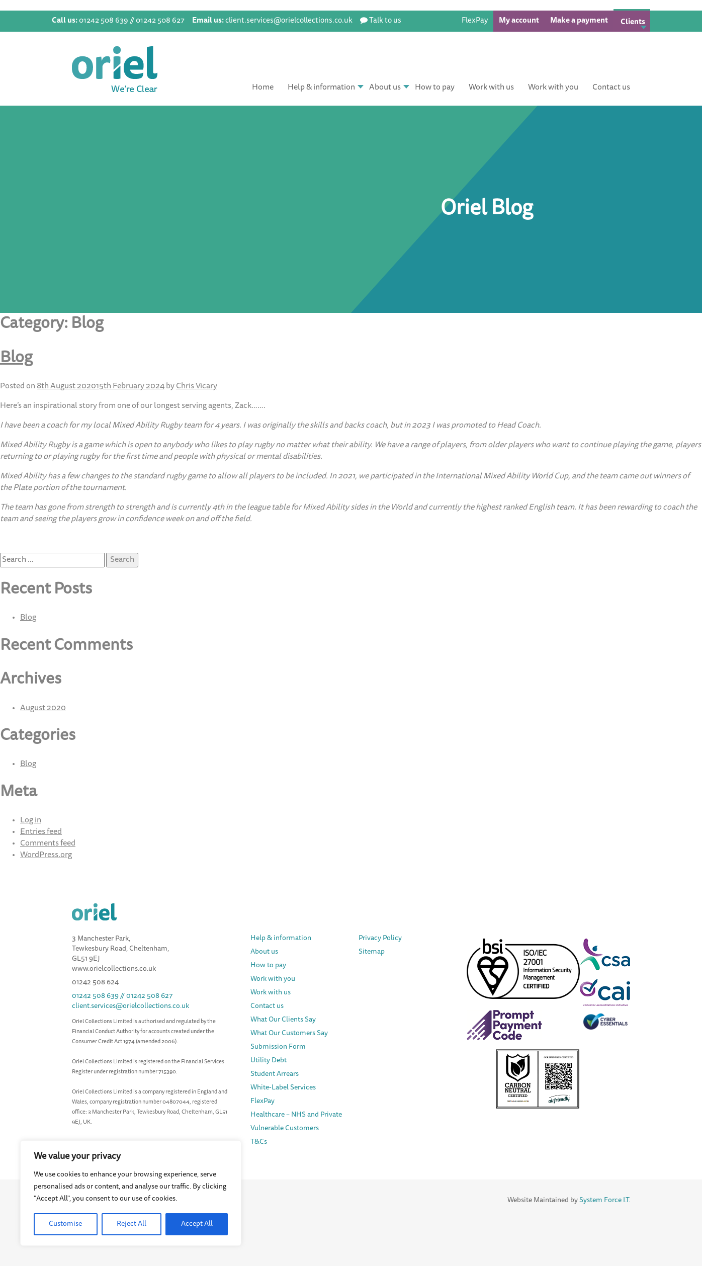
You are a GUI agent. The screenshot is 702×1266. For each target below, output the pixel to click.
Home (263, 87)
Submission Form (278, 1047)
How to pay (435, 87)
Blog (16, 359)
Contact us (611, 87)
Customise (65, 1224)
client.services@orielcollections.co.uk (130, 1006)
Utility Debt (268, 1060)
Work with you (553, 87)
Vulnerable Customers (284, 1128)
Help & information (321, 87)
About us (385, 87)
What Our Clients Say (283, 1020)
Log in (30, 820)
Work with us (491, 87)
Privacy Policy (380, 938)
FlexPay (475, 21)
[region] (130, 1193)
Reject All (131, 1224)
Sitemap (372, 952)
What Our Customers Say (289, 1033)
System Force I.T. (604, 1200)
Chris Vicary (196, 386)
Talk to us (385, 21)
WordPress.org (46, 855)
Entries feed (41, 832)
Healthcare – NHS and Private (296, 1115)
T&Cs (258, 1142)
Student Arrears (274, 1074)
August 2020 (43, 708)
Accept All (197, 1224)
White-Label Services (283, 1087)
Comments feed (47, 843)
